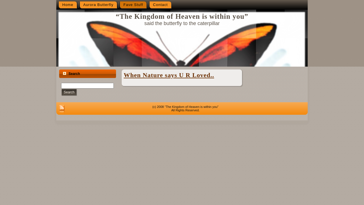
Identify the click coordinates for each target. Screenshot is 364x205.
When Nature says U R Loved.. (169, 75)
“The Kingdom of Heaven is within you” (182, 16)
